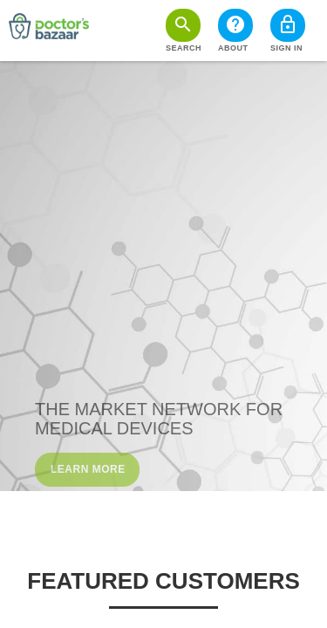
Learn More (88, 469)
